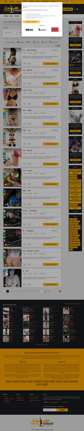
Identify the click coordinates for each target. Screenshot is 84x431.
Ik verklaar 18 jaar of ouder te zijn (32, 14)
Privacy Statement (51, 15)
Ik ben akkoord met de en (39, 15)
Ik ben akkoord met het (33, 17)
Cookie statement (39, 17)
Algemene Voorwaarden (40, 15)
